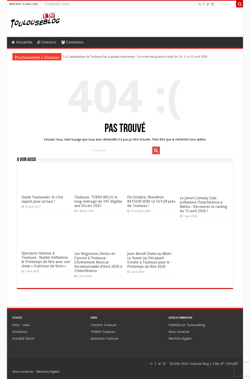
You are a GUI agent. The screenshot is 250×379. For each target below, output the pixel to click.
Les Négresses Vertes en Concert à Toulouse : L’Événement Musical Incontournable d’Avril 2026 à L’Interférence (98, 262)
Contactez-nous (57, 4)
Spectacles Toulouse (104, 338)
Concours (46, 42)
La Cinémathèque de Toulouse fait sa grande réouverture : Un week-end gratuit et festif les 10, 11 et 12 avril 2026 (135, 56)
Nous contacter (178, 332)
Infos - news (21, 325)
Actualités (22, 42)
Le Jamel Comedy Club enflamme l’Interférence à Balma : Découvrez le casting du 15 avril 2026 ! (203, 204)
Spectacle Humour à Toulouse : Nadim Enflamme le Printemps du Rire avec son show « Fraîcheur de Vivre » (45, 259)
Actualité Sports (23, 338)
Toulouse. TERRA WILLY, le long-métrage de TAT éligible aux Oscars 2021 (98, 201)
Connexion (72, 42)
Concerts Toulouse (103, 325)
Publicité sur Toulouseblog (186, 325)
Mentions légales (180, 338)
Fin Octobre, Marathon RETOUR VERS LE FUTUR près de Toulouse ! (151, 201)
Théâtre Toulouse (103, 332)
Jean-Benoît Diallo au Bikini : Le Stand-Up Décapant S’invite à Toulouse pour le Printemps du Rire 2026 (150, 260)
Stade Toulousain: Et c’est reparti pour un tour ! (42, 199)
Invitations (19, 332)
